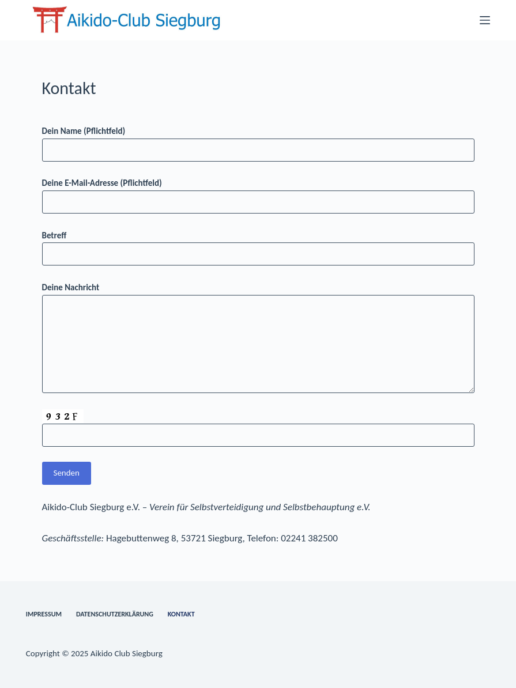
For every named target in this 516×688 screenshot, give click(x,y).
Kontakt (181, 614)
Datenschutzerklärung (114, 614)
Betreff (258, 245)
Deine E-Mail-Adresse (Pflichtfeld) (258, 192)
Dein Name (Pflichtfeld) (258, 140)
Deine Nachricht (258, 337)
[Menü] (485, 20)
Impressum (44, 614)
